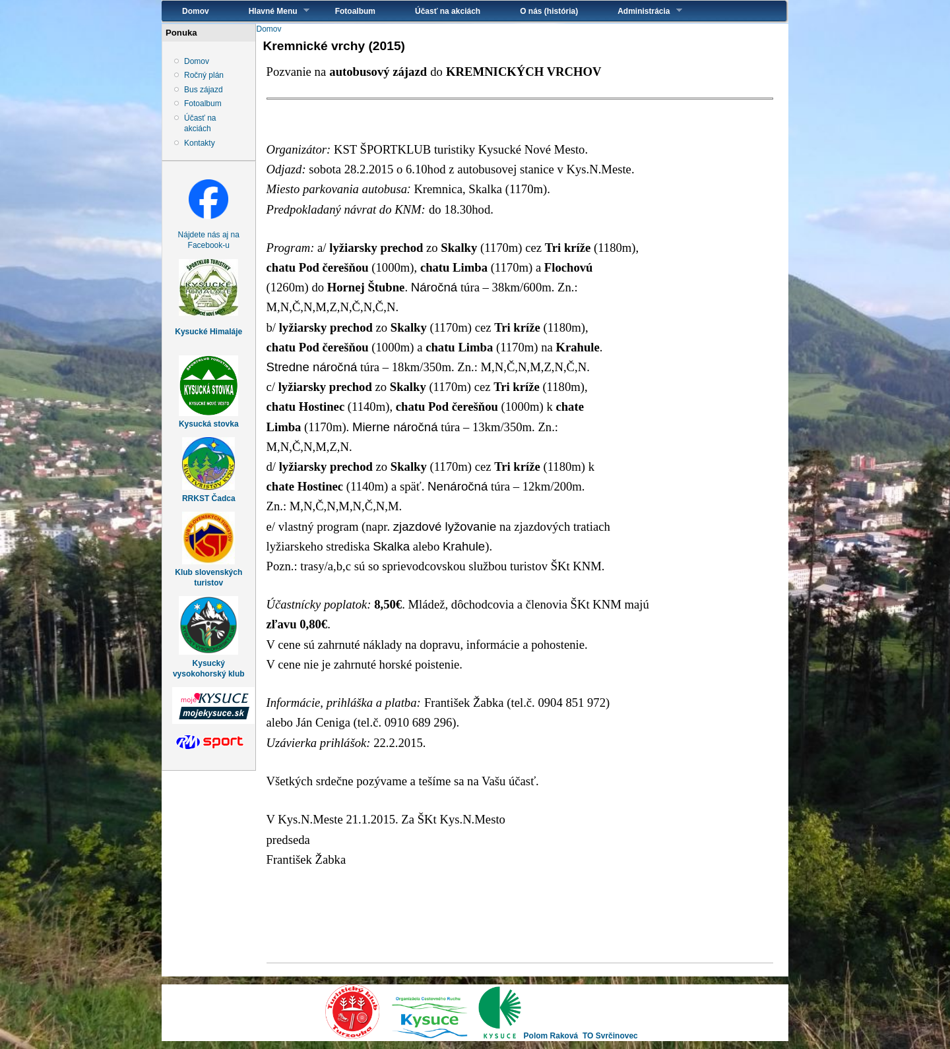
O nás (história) (549, 11)
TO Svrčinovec (610, 1035)
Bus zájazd (203, 89)
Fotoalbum (355, 11)
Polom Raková (551, 1035)
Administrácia (639, 11)
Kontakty (199, 143)
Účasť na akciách (447, 11)
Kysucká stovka (209, 424)
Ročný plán (204, 75)
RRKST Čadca (209, 498)
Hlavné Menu (269, 11)
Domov (195, 11)
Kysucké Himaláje (208, 331)
